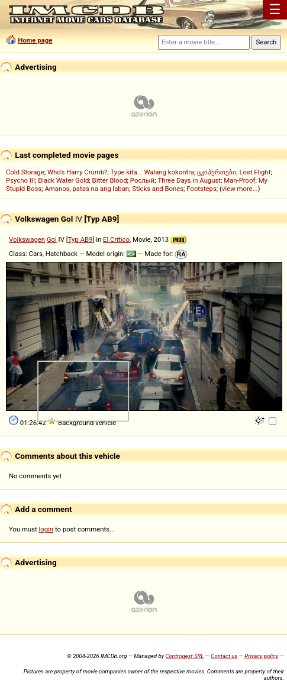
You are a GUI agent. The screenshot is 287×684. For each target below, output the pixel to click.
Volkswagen (27, 239)
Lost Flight (254, 172)
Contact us (224, 656)
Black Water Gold (63, 180)
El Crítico (116, 239)
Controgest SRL (184, 656)
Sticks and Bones (157, 188)
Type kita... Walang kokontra (152, 172)
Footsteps (201, 188)
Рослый (142, 180)
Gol (52, 239)
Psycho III (20, 180)
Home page (35, 40)
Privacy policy (261, 656)
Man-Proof (239, 180)
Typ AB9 (80, 239)
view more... (240, 188)
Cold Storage (25, 172)
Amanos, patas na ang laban (86, 188)
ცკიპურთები (216, 172)
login (46, 529)
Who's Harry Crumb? (77, 172)
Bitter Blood (109, 180)
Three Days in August (189, 180)
